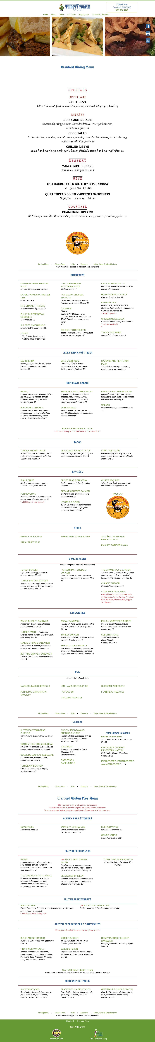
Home (45, 15)
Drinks (61, 15)
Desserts (85, 264)
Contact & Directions (100, 15)
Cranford (70, 1021)
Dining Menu (43, 264)
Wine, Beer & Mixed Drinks (105, 264)
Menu (53, 15)
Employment (84, 15)
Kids (73, 264)
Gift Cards (71, 15)
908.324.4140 (122, 10)
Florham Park (83, 1021)
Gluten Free (60, 264)
